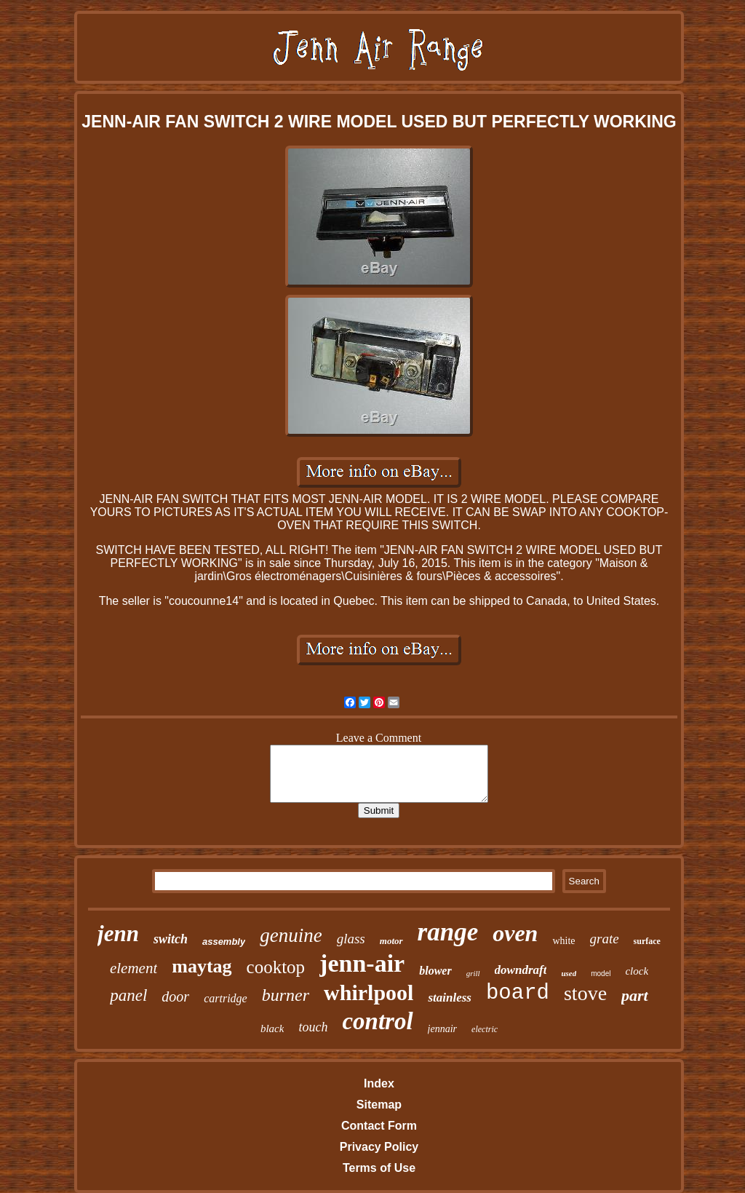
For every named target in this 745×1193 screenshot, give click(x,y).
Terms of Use (379, 1168)
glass (351, 938)
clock (636, 971)
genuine (291, 935)
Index (379, 1083)
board (517, 993)
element (133, 968)
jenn (118, 933)
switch (171, 939)
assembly (223, 941)
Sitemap (379, 1104)
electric (484, 1029)
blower (435, 970)
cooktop (276, 967)
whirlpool (368, 992)
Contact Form (379, 1125)
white (563, 940)
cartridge (225, 998)
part (634, 995)
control (377, 1021)
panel (128, 995)
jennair (442, 1028)
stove (585, 993)
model (600, 974)
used (568, 973)
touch (312, 1027)
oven (515, 933)
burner (285, 995)
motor (391, 940)
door (175, 996)
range (448, 932)
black (272, 1028)
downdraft (521, 970)
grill (473, 973)
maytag (201, 966)
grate (604, 938)
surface (647, 941)
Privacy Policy (379, 1147)
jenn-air (362, 963)
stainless (449, 997)
